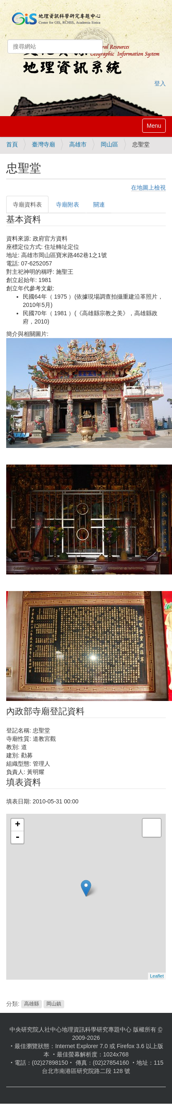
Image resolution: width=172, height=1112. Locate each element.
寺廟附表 (67, 204)
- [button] (17, 837)
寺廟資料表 (27, 204)
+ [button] (17, 825)
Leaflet (157, 975)
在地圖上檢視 (148, 187)
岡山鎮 (53, 1004)
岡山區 (109, 144)
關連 (99, 204)
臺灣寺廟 (43, 144)
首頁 (12, 144)
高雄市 (78, 144)
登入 (160, 83)
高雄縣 (31, 1004)
